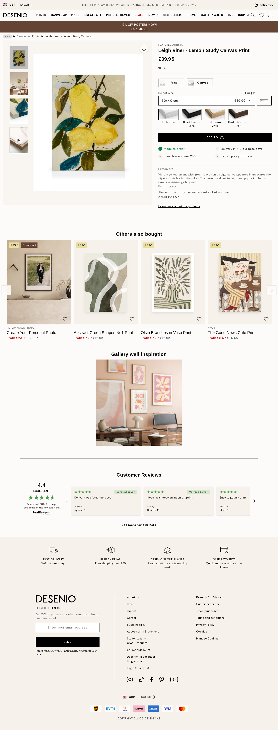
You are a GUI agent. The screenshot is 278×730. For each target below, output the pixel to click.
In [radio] (254, 93)
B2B (231, 15)
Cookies (201, 631)
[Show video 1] (19, 140)
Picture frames (118, 15)
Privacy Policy (61, 650)
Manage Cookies (207, 638)
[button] (264, 100)
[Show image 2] (19, 83)
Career (131, 618)
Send (67, 642)
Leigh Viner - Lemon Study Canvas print (69, 36)
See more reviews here (139, 525)
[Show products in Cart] (270, 15)
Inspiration (247, 15)
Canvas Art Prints (65, 15)
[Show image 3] (19, 111)
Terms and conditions (210, 618)
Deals (139, 15)
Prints (41, 15)
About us (133, 597)
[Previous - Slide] (6, 290)
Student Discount (138, 650)
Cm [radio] (247, 93)
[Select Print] (171, 83)
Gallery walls (212, 15)
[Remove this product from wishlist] (144, 48)
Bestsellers (173, 15)
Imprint (131, 611)
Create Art (92, 15)
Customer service (208, 604)
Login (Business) (138, 668)
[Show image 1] (19, 57)
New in (153, 15)
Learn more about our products (179, 206)
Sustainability (136, 625)
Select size (166, 93)
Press (130, 604)
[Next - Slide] (271, 290)
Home (191, 15)
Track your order (207, 611)
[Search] (252, 15)
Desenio (150, 718)
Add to (215, 137)
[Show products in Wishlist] (261, 15)
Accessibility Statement (143, 631)
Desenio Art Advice (209, 597)
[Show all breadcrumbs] (7, 36)
